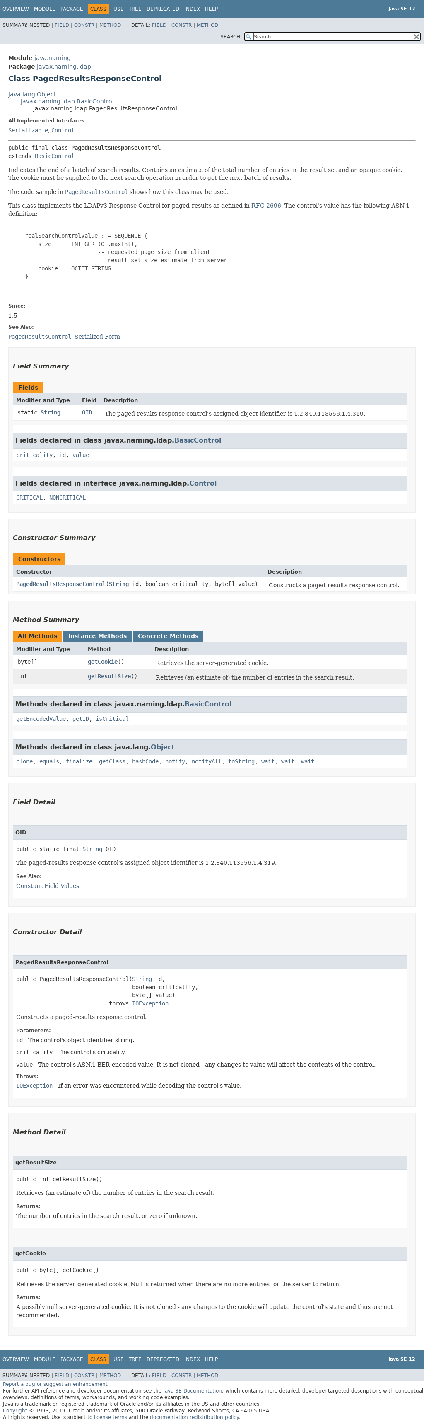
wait (268, 761)
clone (24, 761)
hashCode (145, 761)
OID (87, 412)
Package (71, 9)
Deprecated (163, 9)
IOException (150, 1003)
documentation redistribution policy (194, 1417)
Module (44, 9)
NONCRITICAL (67, 497)
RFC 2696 (266, 205)
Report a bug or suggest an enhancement (55, 1384)
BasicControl (55, 156)
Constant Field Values (47, 886)
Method (110, 25)
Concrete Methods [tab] (168, 636)
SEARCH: (231, 37)
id (62, 455)
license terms (110, 1417)
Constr (84, 25)
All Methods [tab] (37, 636)
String (50, 412)
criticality (34, 455)
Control (63, 130)
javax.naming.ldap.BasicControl (67, 101)
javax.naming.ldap (64, 66)
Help (211, 9)
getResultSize (109, 676)
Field (62, 25)
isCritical (112, 718)
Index (192, 9)
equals (49, 761)
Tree (135, 9)
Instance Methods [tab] (97, 636)
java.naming (52, 58)
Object (163, 747)
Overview (15, 9)
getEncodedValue (41, 718)
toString (241, 761)
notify (175, 761)
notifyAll (207, 761)
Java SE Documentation (192, 1391)
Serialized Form (97, 336)
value (80, 455)
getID (80, 718)
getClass (112, 761)
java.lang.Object (32, 94)
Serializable (28, 130)
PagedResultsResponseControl (61, 584)
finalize (79, 761)
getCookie (103, 661)
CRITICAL (29, 497)
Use (118, 9)
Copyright (15, 1411)
